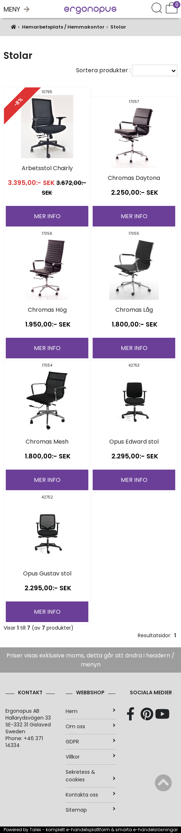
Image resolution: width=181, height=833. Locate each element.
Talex (35, 829)
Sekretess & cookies (90, 775)
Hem (90, 711)
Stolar (118, 26)
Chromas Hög (47, 310)
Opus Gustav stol (47, 573)
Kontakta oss (90, 794)
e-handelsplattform (88, 829)
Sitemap (90, 809)
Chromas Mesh (47, 441)
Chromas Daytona (134, 178)
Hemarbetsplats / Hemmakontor (63, 26)
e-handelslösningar (155, 829)
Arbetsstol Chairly (47, 168)
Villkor (90, 756)
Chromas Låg (134, 310)
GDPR (90, 741)
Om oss (90, 726)
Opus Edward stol (134, 441)
